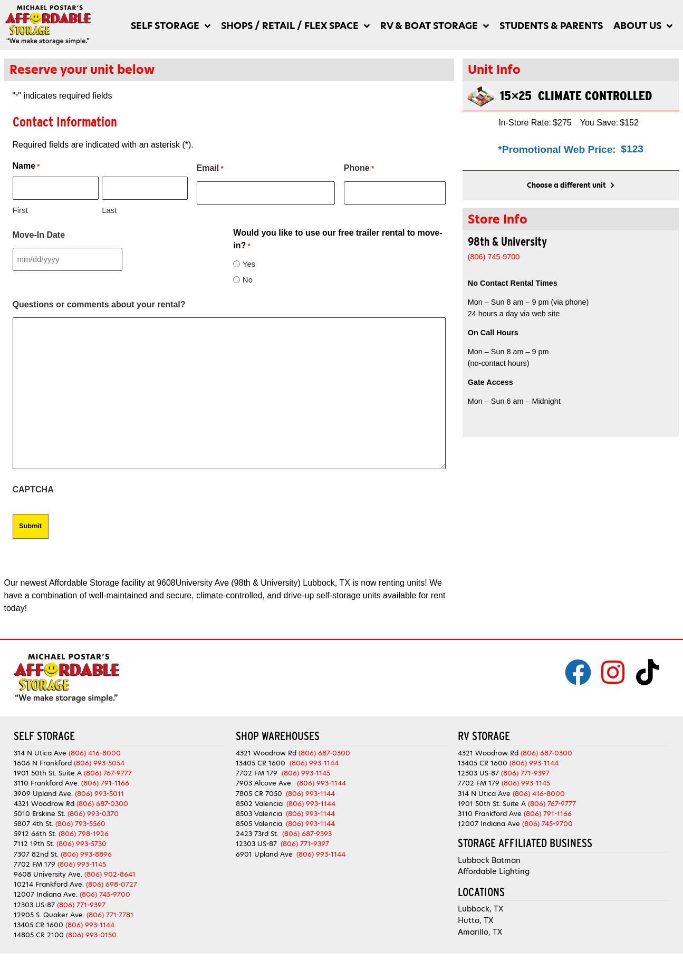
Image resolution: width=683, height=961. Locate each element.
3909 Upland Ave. (43, 789)
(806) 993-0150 (91, 931)
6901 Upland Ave (264, 850)
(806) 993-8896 (86, 850)
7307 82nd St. (36, 850)
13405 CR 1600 (38, 921)
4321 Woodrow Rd (45, 799)
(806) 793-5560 (80, 820)
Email (210, 168)
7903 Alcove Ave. (266, 779)
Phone (359, 168)
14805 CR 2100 (39, 931)
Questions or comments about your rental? (99, 302)
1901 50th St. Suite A (48, 769)
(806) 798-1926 (84, 830)
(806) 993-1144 (89, 921)
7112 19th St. (34, 840)
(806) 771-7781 (109, 911)
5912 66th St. (35, 830)
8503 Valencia (259, 809)
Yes (249, 261)
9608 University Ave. (48, 871)
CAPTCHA (33, 487)
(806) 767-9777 (108, 769)
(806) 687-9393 (307, 830)
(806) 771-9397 (81, 901)
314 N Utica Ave (40, 749)
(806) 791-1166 (105, 779)
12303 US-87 (34, 901)
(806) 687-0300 (102, 799)
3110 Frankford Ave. (46, 779)
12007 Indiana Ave (489, 820)
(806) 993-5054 (99, 759)
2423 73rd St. (257, 830)
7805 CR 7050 (259, 789)
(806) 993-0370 (93, 809)
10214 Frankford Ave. (49, 881)
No (248, 277)
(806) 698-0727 (111, 881)
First (20, 207)
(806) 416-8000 (95, 749)
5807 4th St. (33, 820)
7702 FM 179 (34, 860)
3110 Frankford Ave (490, 809)
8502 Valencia (259, 799)
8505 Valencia (259, 820)
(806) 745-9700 (105, 891)
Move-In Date (39, 232)
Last (109, 207)
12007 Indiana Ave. (46, 891)
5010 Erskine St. (41, 809)
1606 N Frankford (43, 759)
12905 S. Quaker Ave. (49, 911)
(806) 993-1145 (81, 860)
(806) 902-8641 (110, 871)
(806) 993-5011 (99, 789)
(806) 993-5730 (81, 840)
